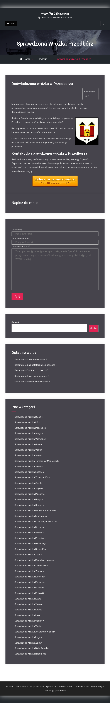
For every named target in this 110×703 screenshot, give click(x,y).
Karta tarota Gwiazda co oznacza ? (32, 381)
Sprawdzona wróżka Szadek (29, 455)
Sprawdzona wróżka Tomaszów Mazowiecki (37, 460)
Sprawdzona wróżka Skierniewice (31, 565)
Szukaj (15, 322)
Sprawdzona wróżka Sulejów (29, 433)
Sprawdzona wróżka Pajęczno (30, 494)
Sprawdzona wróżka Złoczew (29, 571)
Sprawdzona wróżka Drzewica (29, 527)
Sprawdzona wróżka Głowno (29, 444)
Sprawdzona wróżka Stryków (29, 488)
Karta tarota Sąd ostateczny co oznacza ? (36, 365)
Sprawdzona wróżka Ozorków (29, 620)
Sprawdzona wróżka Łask (27, 615)
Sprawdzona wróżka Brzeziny (29, 587)
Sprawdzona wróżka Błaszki (28, 416)
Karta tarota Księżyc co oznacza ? (32, 376)
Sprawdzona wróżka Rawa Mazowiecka (34, 560)
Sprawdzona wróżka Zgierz (28, 554)
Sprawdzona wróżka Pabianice (30, 582)
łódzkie (43, 59)
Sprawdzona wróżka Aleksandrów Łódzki (35, 631)
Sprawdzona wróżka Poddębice (30, 428)
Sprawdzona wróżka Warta (28, 626)
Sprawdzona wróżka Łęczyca (29, 472)
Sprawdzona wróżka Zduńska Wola (32, 477)
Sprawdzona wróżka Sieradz (29, 466)
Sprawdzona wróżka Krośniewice (31, 516)
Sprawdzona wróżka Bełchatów (30, 549)
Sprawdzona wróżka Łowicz (28, 609)
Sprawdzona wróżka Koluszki (29, 593)
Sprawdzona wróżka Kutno (28, 598)
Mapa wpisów (37, 686)
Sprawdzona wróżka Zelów (28, 642)
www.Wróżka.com (55, 13)
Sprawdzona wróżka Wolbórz (29, 532)
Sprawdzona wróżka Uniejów (29, 499)
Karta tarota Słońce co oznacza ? (31, 370)
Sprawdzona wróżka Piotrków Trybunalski (35, 510)
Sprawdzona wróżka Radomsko (30, 653)
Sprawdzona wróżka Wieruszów (30, 438)
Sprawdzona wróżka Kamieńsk (30, 576)
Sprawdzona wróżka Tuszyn (28, 604)
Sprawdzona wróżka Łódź (27, 422)
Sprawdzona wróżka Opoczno (29, 505)
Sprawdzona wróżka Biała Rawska (32, 648)
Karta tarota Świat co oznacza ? (31, 359)
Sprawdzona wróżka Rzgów (28, 637)
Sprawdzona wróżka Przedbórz (30, 538)
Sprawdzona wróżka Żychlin (28, 483)
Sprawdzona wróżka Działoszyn (30, 543)
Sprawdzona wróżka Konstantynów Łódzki (36, 521)
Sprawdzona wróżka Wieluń (28, 450)
